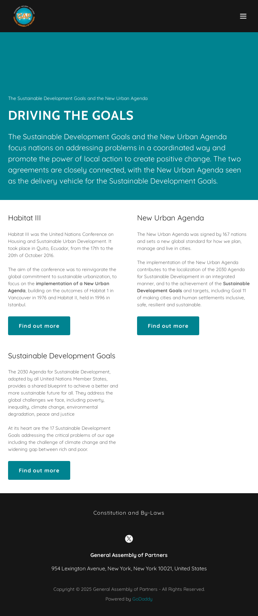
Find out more (39, 325)
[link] (24, 16)
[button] (243, 16)
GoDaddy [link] (142, 599)
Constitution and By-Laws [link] (128, 512)
